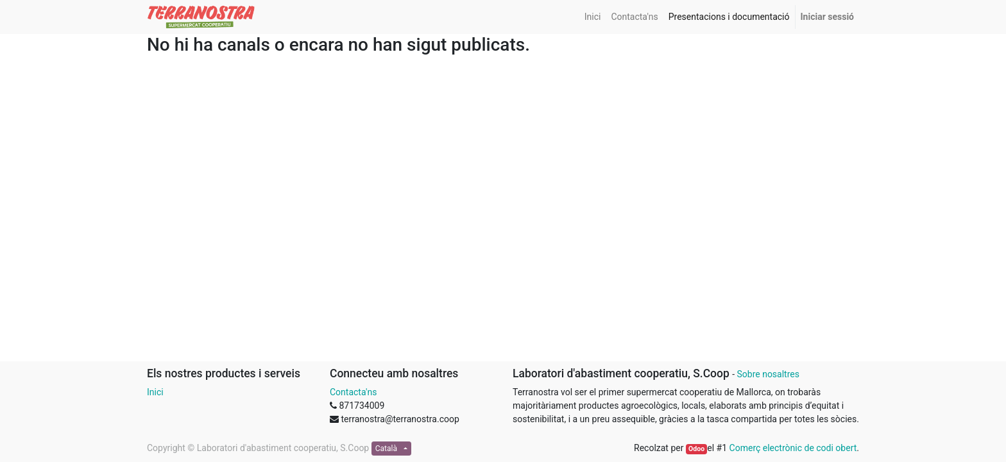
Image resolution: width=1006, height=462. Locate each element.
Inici (155, 392)
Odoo (696, 449)
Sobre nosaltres (768, 374)
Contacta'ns (353, 392)
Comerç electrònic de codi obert (793, 448)
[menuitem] (592, 17)
